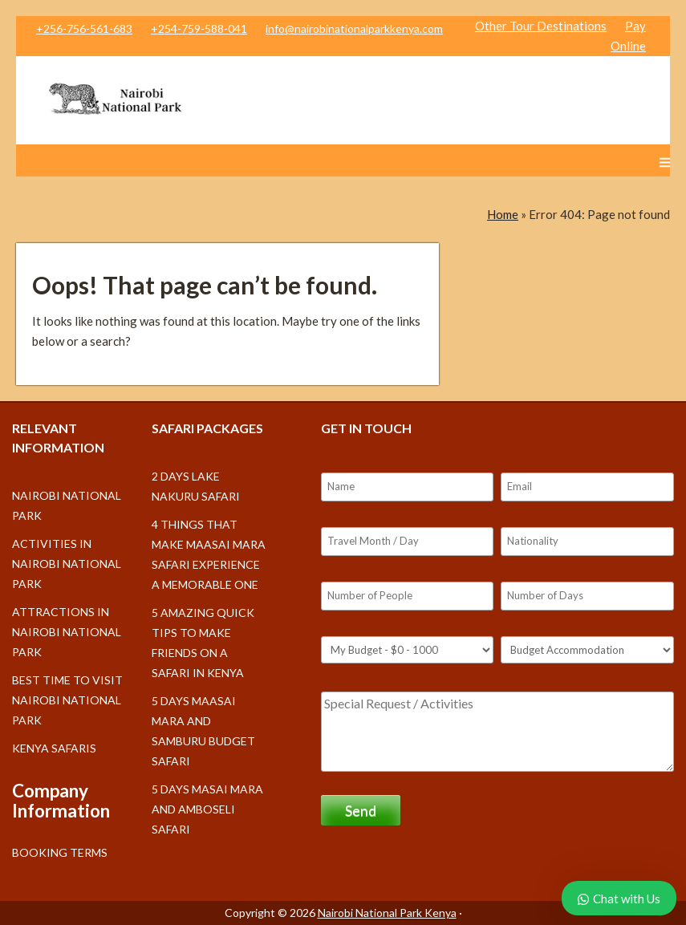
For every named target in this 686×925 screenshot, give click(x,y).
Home (502, 214)
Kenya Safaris (54, 748)
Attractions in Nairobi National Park (66, 632)
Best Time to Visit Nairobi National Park (67, 700)
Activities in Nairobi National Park (66, 563)
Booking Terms (60, 852)
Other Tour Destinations (541, 25)
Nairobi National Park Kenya (387, 912)
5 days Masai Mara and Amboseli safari (207, 809)
